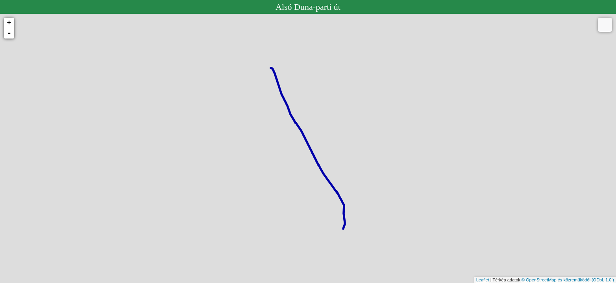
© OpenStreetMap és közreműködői (557, 279)
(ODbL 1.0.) (603, 279)
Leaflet (482, 279)
